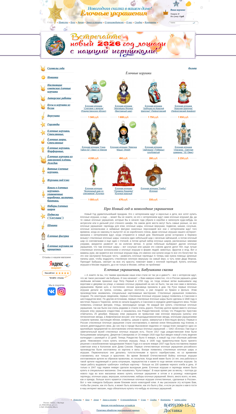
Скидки (138, 22)
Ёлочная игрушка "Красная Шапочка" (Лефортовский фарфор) (183, 108)
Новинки (52, 77)
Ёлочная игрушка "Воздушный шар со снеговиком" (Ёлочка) (93, 191)
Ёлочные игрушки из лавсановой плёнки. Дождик (60, 160)
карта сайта (180, 399)
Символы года (55, 68)
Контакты (150, 22)
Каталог (51, 22)
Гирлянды (53, 124)
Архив (81, 22)
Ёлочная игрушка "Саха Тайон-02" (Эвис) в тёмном (93, 148)
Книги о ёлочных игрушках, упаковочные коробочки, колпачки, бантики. (60, 194)
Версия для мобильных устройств (118, 405)
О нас (129, 22)
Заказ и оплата (94, 22)
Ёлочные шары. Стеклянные (57, 141)
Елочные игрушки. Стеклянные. (58, 132)
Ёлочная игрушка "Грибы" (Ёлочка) (153, 189)
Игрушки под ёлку (58, 180)
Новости (63, 22)
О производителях (114, 22)
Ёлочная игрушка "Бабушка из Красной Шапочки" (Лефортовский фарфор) (153, 110)
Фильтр (192, 68)
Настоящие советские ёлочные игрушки (59, 88)
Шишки (52, 225)
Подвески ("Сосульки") (55, 216)
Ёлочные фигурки (58, 235)
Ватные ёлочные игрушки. (57, 170)
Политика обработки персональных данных (117, 410)
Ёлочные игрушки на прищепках (60, 247)
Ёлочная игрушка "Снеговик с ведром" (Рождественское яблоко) (93, 108)
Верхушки (53, 115)
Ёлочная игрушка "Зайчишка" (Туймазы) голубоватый (153, 149)
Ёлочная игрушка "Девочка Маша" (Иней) (123, 148)
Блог (72, 22)
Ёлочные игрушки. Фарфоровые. (58, 149)
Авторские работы (59, 98)
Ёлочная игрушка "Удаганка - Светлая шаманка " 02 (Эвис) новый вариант (183, 151)
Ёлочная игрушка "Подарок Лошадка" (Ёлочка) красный (123, 191)
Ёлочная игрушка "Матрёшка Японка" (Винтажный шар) (123, 108)
